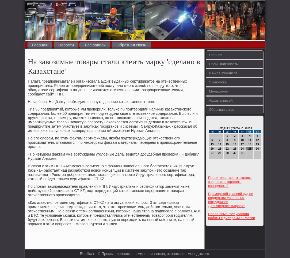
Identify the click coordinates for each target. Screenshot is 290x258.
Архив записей (221, 100)
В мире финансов (223, 73)
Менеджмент (219, 91)
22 (227, 148)
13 (212, 144)
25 (249, 148)
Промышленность (223, 64)
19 (257, 144)
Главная (39, 45)
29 (227, 153)
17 (242, 144)
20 (212, 148)
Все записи (95, 45)
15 (227, 144)
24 (242, 148)
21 (219, 148)
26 (257, 148)
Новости (66, 45)
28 (219, 153)
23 (234, 148)
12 (257, 140)
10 (242, 140)
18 (249, 144)
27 (212, 153)
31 (242, 153)
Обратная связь (131, 45)
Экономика (218, 82)
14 (219, 144)
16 (234, 144)
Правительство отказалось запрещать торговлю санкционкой (229, 182)
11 (249, 140)
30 (234, 153)
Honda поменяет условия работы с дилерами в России (231, 216)
